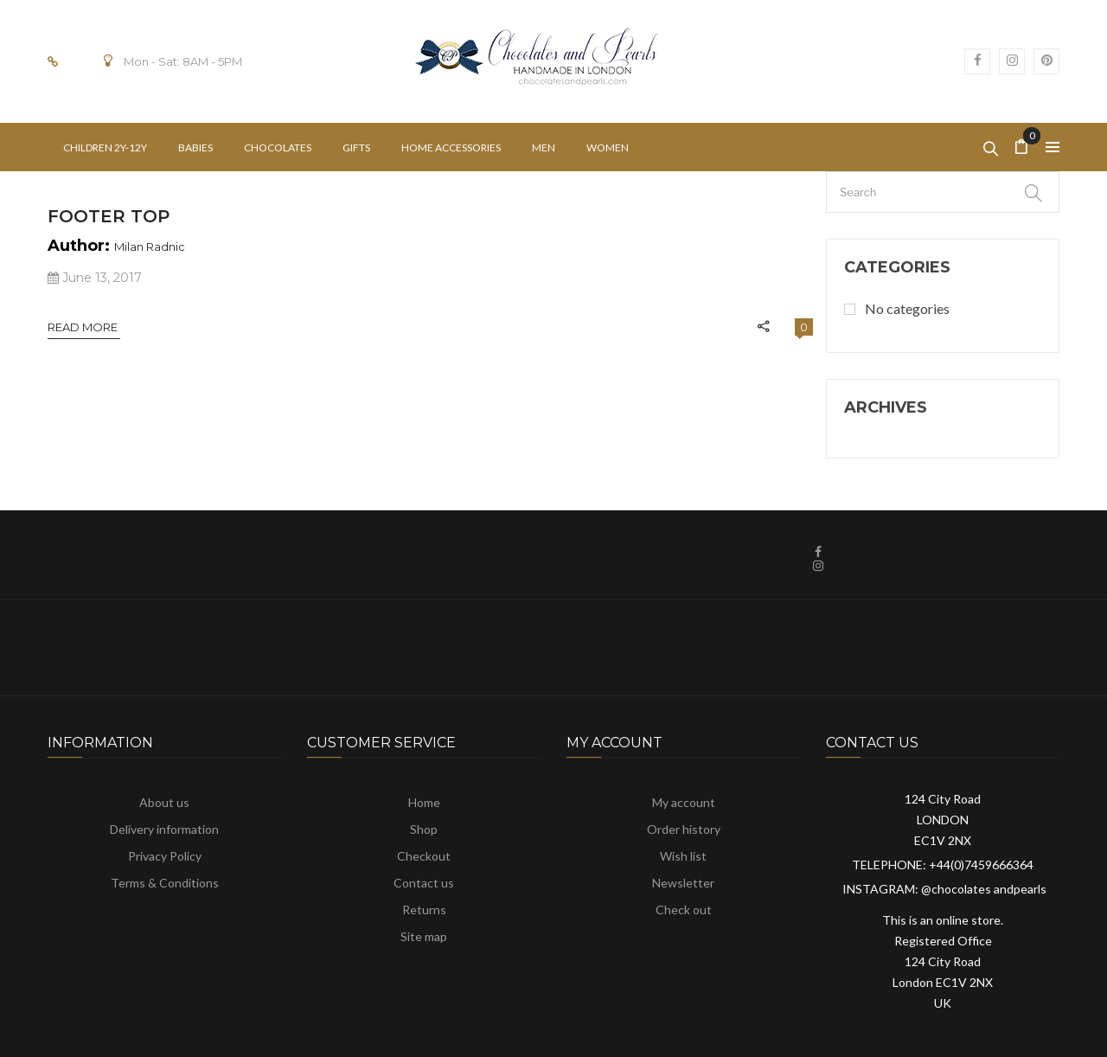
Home (424, 802)
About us (164, 802)
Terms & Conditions (165, 882)
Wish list (683, 856)
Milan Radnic (149, 246)
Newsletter (683, 882)
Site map (423, 936)
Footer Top (109, 216)
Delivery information (164, 829)
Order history (683, 829)
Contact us (424, 882)
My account (683, 802)
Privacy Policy (165, 856)
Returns (424, 909)
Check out (684, 909)
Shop (424, 829)
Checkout (424, 856)
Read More (84, 327)
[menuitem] (105, 147)
